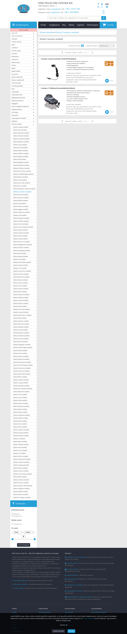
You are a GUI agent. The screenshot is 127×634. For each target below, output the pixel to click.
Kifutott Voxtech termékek (20, 312)
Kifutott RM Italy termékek (21, 333)
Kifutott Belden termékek (20, 200)
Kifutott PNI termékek (19, 253)
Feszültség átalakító (17, 86)
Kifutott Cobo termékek (20, 397)
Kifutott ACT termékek (20, 268)
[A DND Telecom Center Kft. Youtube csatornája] (102, 4)
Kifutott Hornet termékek (20, 468)
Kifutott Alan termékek (20, 215)
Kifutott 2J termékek (19, 438)
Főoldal (43, 25)
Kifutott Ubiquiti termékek (21, 327)
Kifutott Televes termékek (20, 456)
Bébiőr (13, 68)
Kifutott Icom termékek (20, 130)
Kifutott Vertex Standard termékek (23, 227)
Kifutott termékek (17, 124)
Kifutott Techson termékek (21, 356)
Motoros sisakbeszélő (18, 80)
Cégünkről (80, 25)
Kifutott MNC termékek (20, 377)
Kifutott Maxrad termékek (20, 194)
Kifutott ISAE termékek (20, 286)
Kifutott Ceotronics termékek (22, 192)
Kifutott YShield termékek (20, 444)
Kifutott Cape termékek (20, 180)
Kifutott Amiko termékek (20, 265)
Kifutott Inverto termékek (20, 403)
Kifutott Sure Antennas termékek (22, 388)
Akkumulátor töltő (17, 94)
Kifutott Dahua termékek (20, 280)
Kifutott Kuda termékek (20, 421)
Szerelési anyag (16, 50)
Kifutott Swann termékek (20, 239)
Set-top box (15, 74)
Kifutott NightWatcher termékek (22, 244)
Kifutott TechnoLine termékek (22, 368)
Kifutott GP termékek (19, 259)
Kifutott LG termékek (19, 453)
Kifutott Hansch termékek (20, 494)
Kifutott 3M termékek (19, 203)
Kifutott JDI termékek (19, 159)
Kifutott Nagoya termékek (20, 156)
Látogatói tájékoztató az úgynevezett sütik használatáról (34, 588)
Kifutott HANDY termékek (21, 247)
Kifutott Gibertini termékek (21, 480)
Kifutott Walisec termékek (20, 303)
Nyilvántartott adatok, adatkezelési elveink (32, 580)
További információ (58, 631)
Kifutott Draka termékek (20, 412)
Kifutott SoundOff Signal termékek (23, 174)
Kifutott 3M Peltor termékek (21, 168)
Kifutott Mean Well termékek (21, 374)
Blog (64, 25)
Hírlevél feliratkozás (23, 545)
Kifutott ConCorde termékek (21, 309)
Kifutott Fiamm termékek (20, 256)
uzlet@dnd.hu (56, 9)
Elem (13, 89)
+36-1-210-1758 (72, 9)
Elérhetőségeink (92, 25)
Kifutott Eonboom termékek (21, 294)
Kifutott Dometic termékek (21, 321)
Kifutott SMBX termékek (20, 491)
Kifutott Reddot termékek (20, 418)
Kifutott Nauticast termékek (21, 406)
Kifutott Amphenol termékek (21, 415)
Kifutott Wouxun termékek (21, 197)
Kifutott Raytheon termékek (21, 218)
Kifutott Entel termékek (20, 291)
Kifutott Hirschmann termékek (22, 362)
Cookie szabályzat (88, 618)
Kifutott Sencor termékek (20, 283)
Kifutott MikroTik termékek (21, 391)
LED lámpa (15, 112)
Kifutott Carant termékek (20, 330)
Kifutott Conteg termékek (20, 383)
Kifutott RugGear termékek (21, 142)
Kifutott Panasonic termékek (21, 371)
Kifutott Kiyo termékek (20, 424)
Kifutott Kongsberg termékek (21, 250)
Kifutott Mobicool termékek (21, 359)
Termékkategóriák (22, 25)
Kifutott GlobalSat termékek (21, 336)
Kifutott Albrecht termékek (21, 136)
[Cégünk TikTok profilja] (102, 7)
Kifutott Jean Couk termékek (21, 183)
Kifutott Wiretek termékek (20, 300)
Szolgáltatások (54, 25)
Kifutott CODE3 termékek (20, 221)
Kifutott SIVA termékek (20, 353)
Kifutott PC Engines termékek (22, 497)
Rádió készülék (16, 71)
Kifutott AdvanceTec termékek (22, 271)
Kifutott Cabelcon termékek (21, 462)
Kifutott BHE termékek (20, 477)
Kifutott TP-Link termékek (21, 339)
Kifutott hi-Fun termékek (20, 147)
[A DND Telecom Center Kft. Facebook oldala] (98, 4)
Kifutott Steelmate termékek (21, 386)
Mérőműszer (15, 56)
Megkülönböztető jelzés (18, 97)
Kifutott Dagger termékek (20, 209)
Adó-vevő (14, 33)
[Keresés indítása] (103, 18)
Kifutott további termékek (20, 127)
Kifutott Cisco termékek (20, 450)
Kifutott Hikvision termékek (21, 277)
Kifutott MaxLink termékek (21, 324)
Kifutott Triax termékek (20, 394)
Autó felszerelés (16, 83)
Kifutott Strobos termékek (20, 288)
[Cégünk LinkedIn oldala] (107, 7)
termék (108, 25)
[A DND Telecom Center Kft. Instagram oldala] (98, 7)
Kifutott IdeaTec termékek (20, 206)
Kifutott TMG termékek (20, 427)
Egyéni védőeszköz (17, 77)
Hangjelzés (15, 103)
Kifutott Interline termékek (21, 435)
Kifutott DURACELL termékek (22, 315)
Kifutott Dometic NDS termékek (22, 485)
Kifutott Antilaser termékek (21, 430)
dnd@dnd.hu (55, 12)
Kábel (13, 45)
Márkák (71, 25)
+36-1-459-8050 (71, 12)
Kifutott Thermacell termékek (21, 459)
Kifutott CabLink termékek (21, 233)
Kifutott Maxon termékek (20, 177)
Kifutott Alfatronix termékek (21, 212)
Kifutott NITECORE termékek (22, 262)
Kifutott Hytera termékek (20, 341)
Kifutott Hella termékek (20, 409)
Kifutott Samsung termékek (21, 465)
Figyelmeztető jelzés (17, 100)
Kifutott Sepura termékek (20, 230)
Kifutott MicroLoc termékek (21, 241)
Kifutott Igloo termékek (20, 441)
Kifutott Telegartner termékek (21, 344)
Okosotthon (15, 115)
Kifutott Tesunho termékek (21, 380)
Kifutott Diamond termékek (21, 165)
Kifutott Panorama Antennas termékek (24, 189)
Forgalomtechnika (17, 109)
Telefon (14, 65)
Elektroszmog (16, 62)
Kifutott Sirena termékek (20, 236)
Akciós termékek (23, 30)
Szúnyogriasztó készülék (19, 118)
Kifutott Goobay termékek (20, 433)
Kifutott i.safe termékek (20, 145)
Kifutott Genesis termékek (20, 471)
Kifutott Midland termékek (21, 162)
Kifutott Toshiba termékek (20, 297)
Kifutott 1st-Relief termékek (21, 139)
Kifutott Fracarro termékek (21, 482)
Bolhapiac (14, 121)
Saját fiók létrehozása (44, 612)
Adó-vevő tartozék (17, 36)
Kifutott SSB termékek (19, 318)
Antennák (14, 39)
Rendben (71, 631)
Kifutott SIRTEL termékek (21, 153)
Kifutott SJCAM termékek (20, 224)
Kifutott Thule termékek (20, 400)
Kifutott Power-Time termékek (22, 171)
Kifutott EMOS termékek (20, 150)
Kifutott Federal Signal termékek (22, 347)
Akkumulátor (15, 92)
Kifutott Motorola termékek (21, 133)
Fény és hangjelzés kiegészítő (20, 106)
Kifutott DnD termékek (20, 306)
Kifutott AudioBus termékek (21, 488)
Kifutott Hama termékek (20, 350)
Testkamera (15, 59)
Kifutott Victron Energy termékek (23, 365)
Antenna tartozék (16, 42)
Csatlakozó (15, 47)
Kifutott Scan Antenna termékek (22, 474)
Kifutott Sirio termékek (20, 186)
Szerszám (14, 53)
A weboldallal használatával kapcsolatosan (32, 584)
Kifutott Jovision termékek (21, 274)
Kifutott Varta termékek (20, 447)
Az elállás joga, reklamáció (79, 575)
